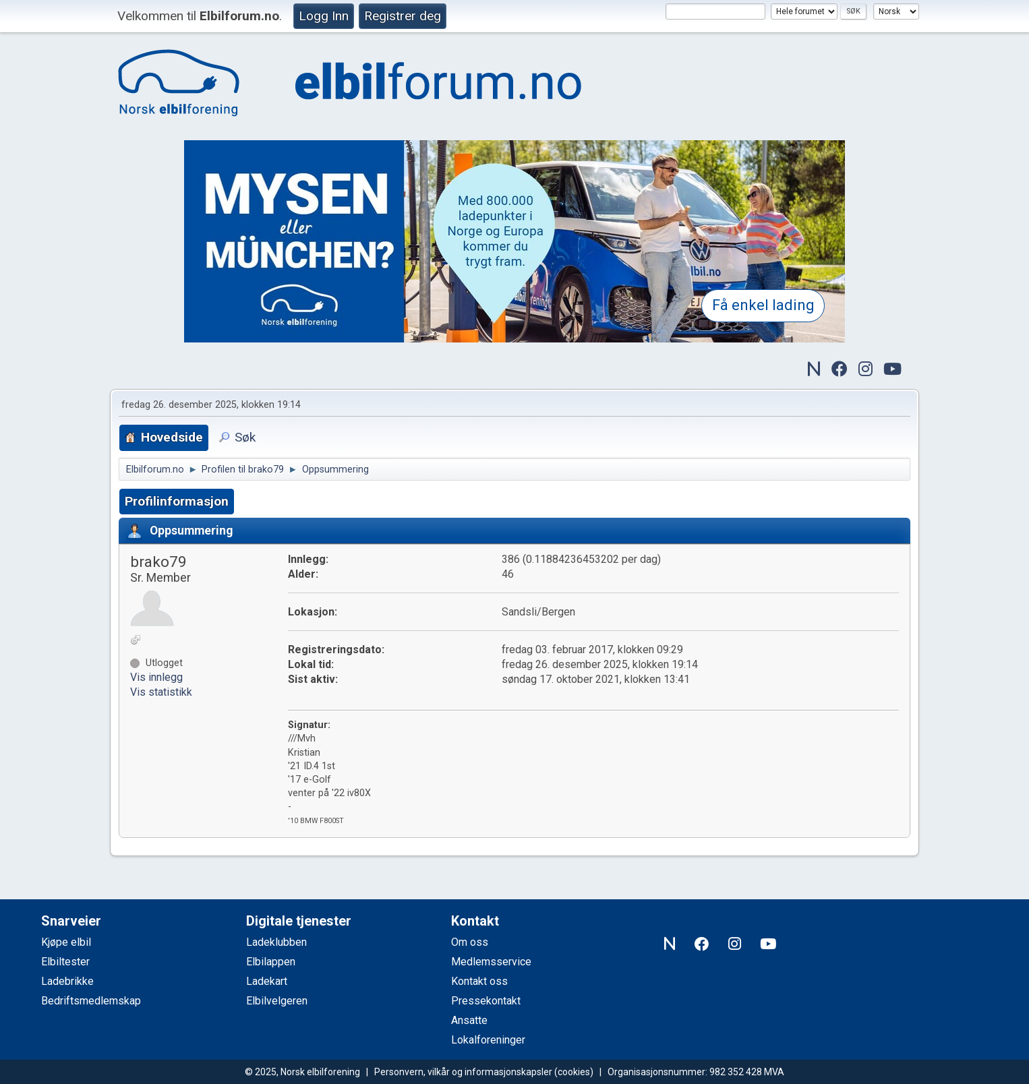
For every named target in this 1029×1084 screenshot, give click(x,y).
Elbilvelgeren (276, 1000)
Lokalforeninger (488, 1039)
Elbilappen (270, 961)
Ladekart (266, 981)
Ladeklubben (276, 942)
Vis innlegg (156, 677)
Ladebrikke (67, 981)
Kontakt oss (479, 981)
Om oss (469, 942)
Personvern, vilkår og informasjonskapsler (463, 1071)
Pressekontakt (486, 1000)
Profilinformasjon (177, 501)
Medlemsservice (491, 961)
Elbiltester (65, 961)
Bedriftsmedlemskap (91, 1000)
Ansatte (469, 1020)
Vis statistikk (161, 692)
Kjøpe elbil (66, 942)
